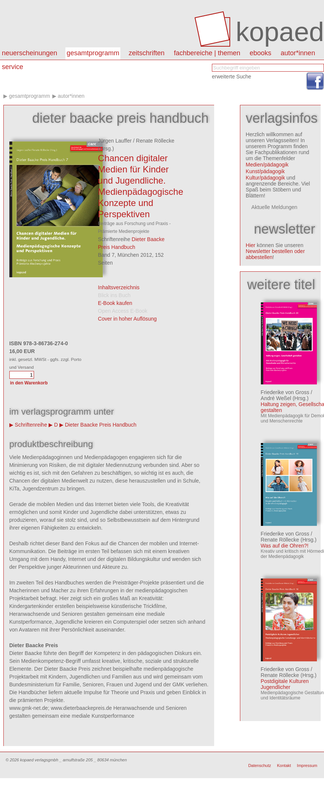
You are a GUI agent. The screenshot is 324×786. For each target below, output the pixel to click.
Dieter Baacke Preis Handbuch (100, 425)
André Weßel (276, 398)
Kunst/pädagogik (265, 171)
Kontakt (284, 765)
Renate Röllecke (155, 141)
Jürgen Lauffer (115, 141)
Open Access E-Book (122, 311)
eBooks (260, 53)
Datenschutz (259, 765)
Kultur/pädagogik (265, 178)
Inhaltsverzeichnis (118, 287)
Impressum (307, 765)
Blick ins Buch (114, 295)
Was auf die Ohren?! (285, 546)
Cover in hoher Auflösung (127, 319)
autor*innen (298, 53)
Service (12, 67)
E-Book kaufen (115, 303)
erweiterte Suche (231, 76)
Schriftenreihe (31, 425)
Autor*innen (71, 96)
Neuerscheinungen (29, 53)
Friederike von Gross (285, 392)
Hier (251, 245)
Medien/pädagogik (267, 165)
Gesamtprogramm (93, 53)
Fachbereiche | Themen (207, 53)
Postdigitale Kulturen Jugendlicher (285, 684)
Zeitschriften (146, 53)
